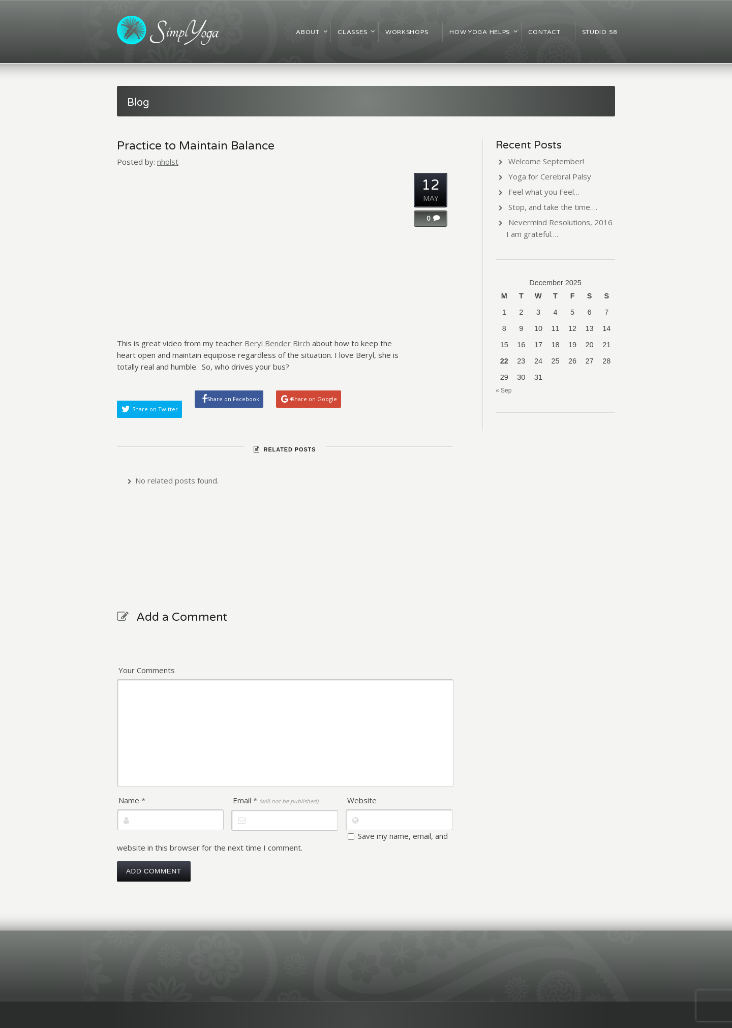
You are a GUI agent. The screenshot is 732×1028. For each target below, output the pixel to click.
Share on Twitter (155, 409)
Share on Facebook (233, 399)
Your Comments (146, 670)
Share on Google (314, 399)
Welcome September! (546, 161)
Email (275, 800)
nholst (167, 162)
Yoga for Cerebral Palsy (549, 176)
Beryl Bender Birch (277, 343)
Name (131, 800)
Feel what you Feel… (544, 192)
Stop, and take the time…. (552, 207)
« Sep (503, 390)
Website (362, 800)
